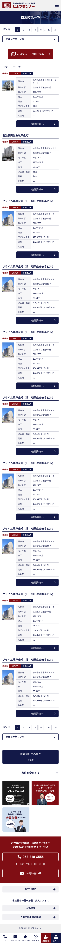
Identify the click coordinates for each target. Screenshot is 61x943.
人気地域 (30, 908)
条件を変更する (30, 773)
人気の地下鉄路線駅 (30, 917)
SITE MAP (30, 889)
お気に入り (27, 73)
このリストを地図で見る (30, 53)
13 (49, 29)
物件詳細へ (37, 123)
